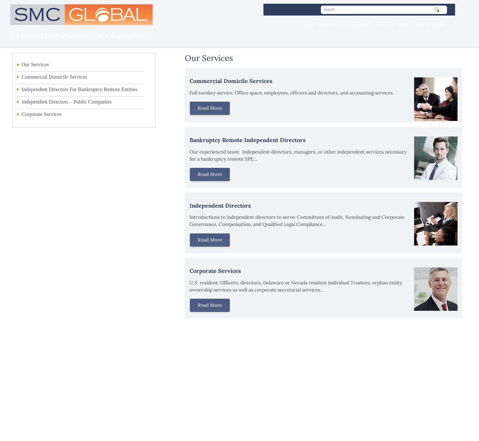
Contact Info (429, 23)
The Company (323, 23)
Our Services (392, 23)
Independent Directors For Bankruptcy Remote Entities (79, 89)
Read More (210, 108)
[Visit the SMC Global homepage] (76, 43)
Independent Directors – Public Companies (67, 102)
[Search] (384, 10)
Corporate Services (42, 114)
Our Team (358, 23)
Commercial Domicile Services (54, 77)
